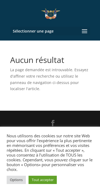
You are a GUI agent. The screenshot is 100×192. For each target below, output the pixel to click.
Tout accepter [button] (43, 179)
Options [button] (16, 179)
